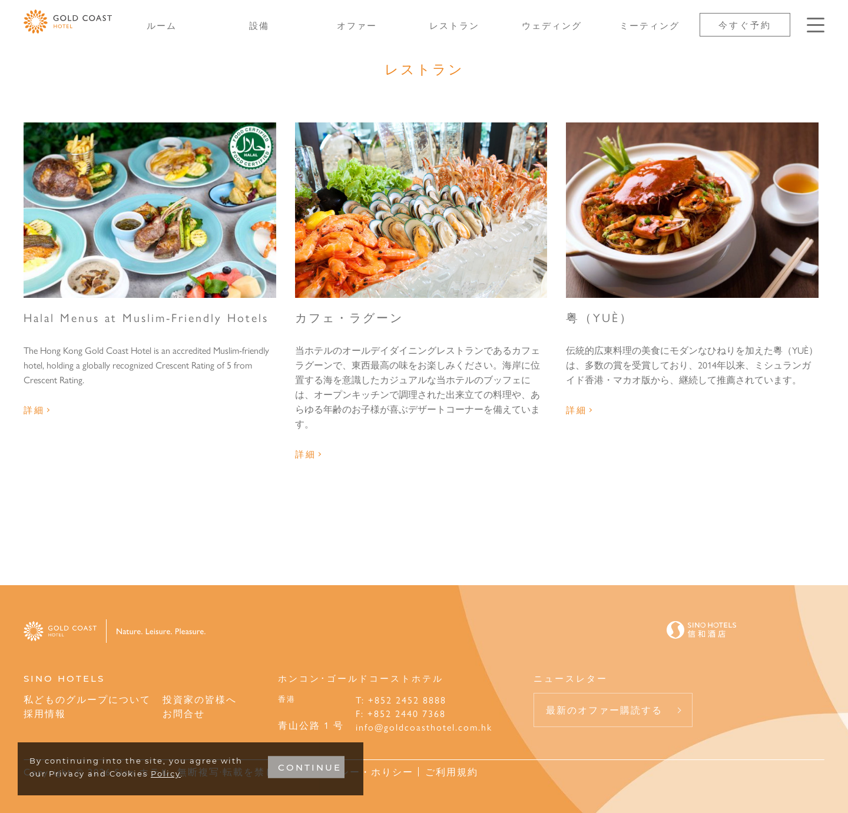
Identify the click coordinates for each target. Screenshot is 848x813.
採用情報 (45, 713)
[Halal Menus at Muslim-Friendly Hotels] (150, 210)
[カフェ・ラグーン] (421, 210)
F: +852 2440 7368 (401, 713)
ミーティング (650, 25)
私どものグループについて (87, 699)
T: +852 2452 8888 (401, 699)
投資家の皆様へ (200, 699)
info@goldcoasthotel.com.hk (424, 727)
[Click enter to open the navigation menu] (815, 25)
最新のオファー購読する (604, 709)
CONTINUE (310, 767)
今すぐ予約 (744, 24)
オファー (357, 25)
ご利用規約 (451, 771)
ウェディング (552, 25)
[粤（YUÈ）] (692, 210)
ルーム (162, 25)
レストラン (454, 25)
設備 (259, 25)
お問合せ (184, 713)
